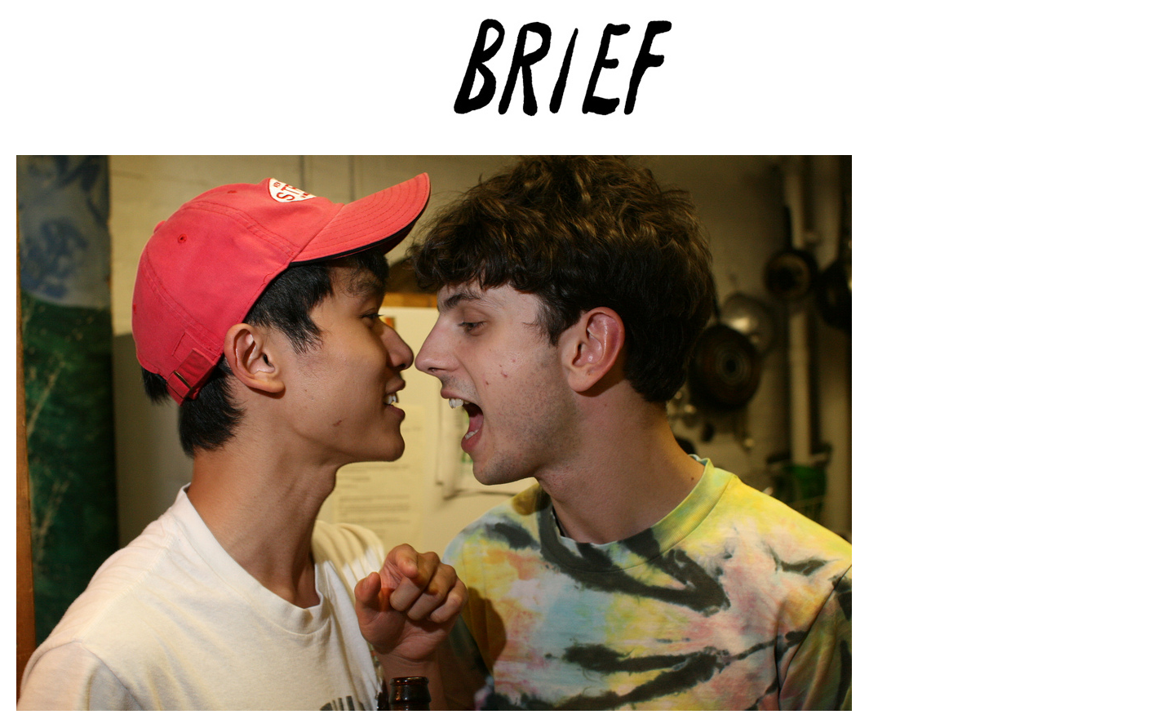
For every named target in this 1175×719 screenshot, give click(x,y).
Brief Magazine (587, 77)
